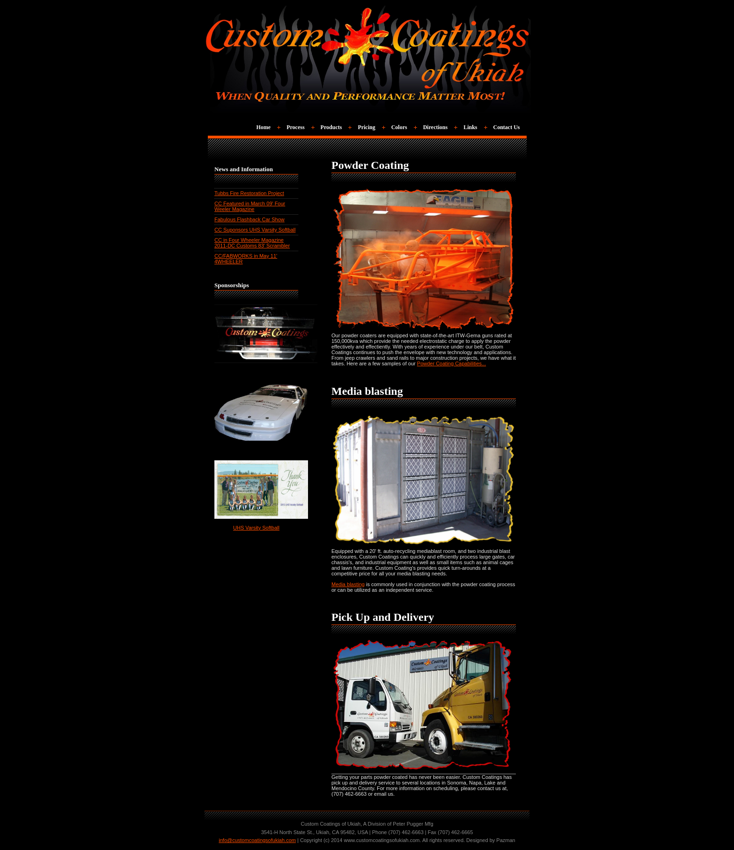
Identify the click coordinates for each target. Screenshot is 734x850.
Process (295, 127)
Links (470, 127)
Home (264, 127)
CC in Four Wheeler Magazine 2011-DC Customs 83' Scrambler (252, 242)
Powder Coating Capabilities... (451, 363)
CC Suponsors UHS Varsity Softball (254, 229)
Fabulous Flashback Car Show (249, 219)
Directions (435, 127)
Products (331, 127)
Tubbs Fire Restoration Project (249, 193)
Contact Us (506, 127)
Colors (399, 127)
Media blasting (348, 584)
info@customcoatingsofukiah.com (257, 840)
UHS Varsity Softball (256, 527)
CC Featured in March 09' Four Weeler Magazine (249, 206)
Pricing (366, 127)
